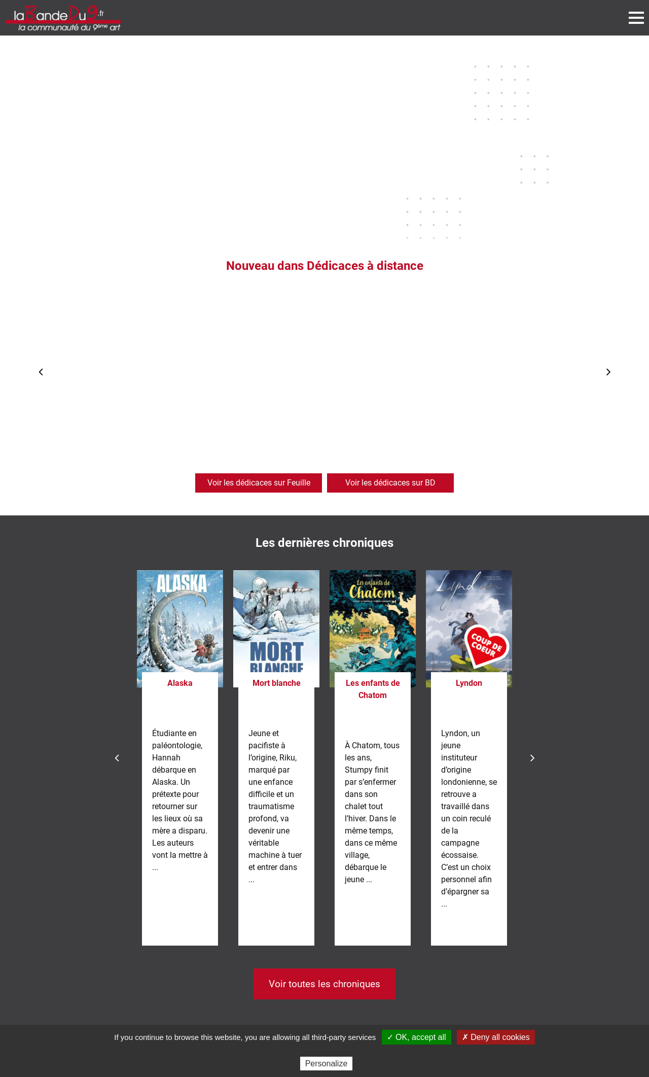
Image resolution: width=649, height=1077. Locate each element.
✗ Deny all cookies (496, 1037)
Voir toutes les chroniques (324, 984)
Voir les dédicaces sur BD (390, 483)
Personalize (326, 1063)
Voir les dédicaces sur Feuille (258, 483)
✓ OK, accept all (416, 1037)
